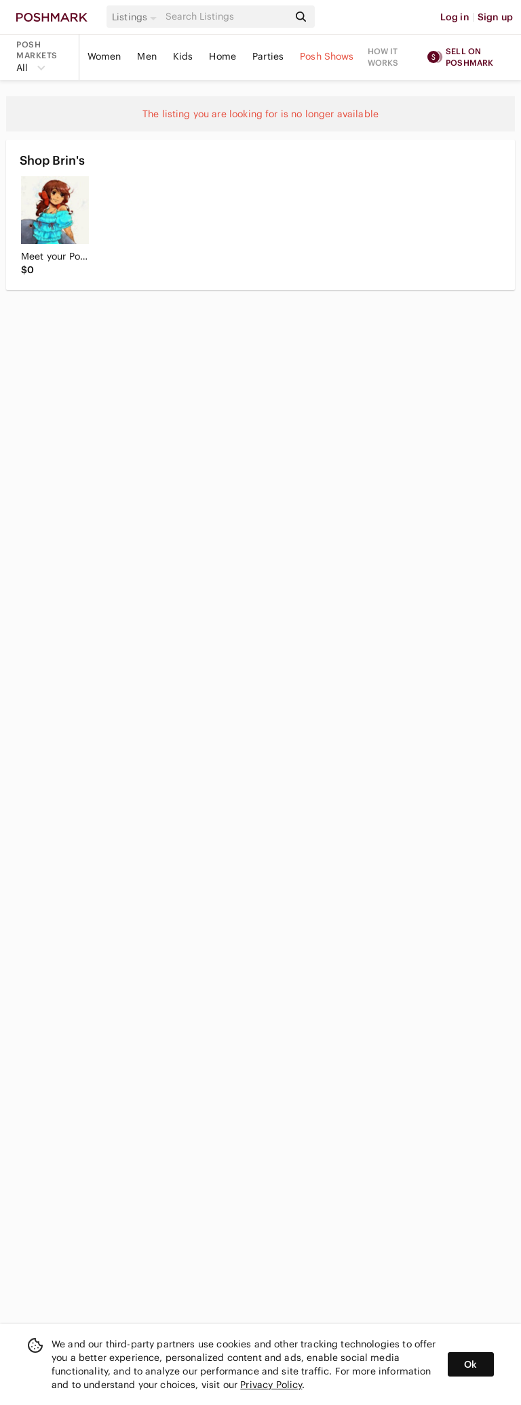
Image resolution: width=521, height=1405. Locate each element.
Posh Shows (327, 56)
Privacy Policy (271, 1385)
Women (104, 56)
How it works (383, 57)
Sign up (495, 17)
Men (146, 56)
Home (222, 56)
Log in (454, 17)
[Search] (226, 16)
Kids (183, 56)
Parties (268, 56)
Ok (470, 1364)
